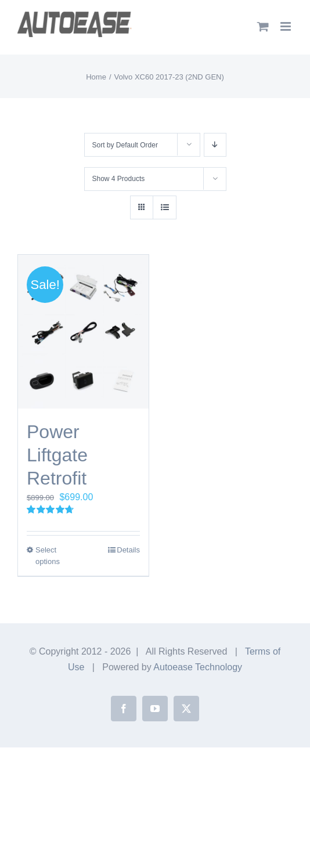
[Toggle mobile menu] (286, 26)
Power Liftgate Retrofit (57, 455)
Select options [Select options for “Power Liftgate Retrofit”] (47, 555)
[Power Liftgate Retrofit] (83, 332)
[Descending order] (215, 145)
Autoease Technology (197, 667)
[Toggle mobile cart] (263, 26)
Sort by (125, 145)
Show (118, 179)
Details (128, 549)
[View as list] (164, 207)
